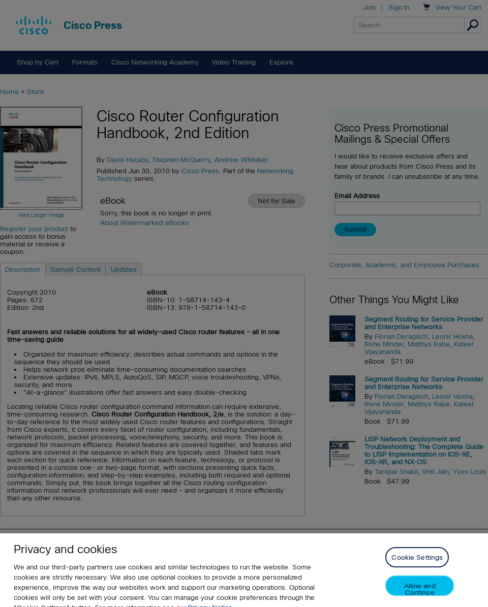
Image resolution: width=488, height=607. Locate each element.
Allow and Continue (420, 594)
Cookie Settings (417, 563)
